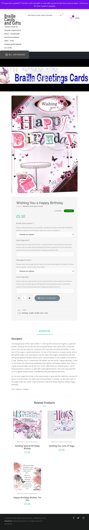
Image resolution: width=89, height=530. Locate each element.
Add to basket (48, 298)
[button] (74, 99)
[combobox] (44, 14)
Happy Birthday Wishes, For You (27, 498)
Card (46, 313)
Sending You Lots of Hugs (62, 446)
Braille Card (39, 313)
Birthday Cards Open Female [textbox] (43, 15)
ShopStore (8, 521)
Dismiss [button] (52, 6)
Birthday (25, 313)
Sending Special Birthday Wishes (27, 447)
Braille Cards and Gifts (12, 19)
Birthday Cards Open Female (33, 206)
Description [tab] (44, 331)
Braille (31, 313)
